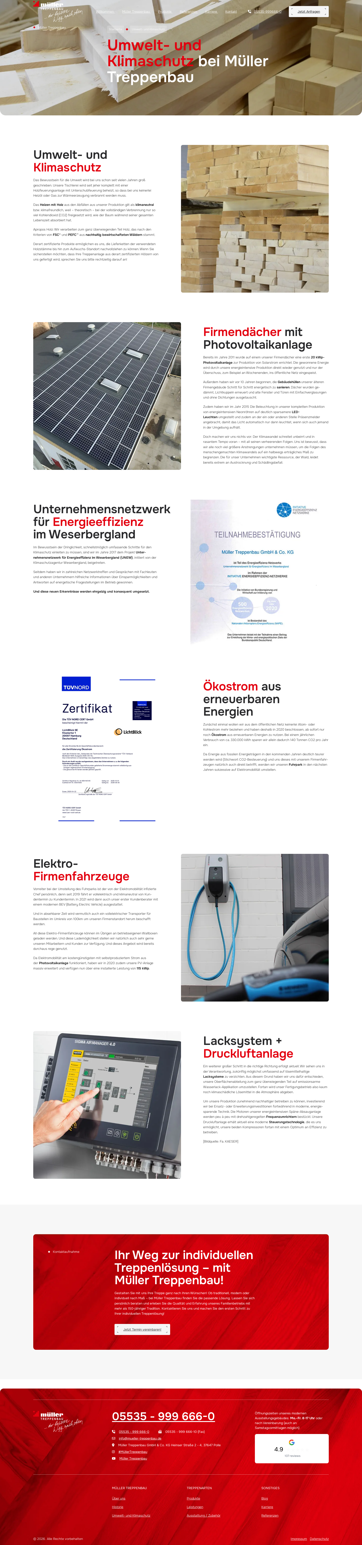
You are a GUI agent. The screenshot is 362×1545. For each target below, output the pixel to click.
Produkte (165, 11)
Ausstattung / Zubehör (203, 1515)
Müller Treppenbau (136, 11)
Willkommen (105, 11)
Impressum (299, 1539)
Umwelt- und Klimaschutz (131, 1515)
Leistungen (195, 1507)
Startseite (115, 29)
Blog (264, 1498)
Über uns (118, 1498)
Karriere (211, 11)
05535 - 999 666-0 (163, 1416)
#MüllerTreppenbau (132, 1452)
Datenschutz (319, 1539)
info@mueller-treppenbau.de (140, 1438)
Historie (117, 1507)
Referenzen (189, 11)
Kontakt (231, 11)
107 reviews (292, 1456)
